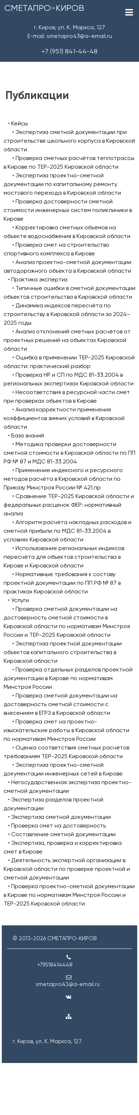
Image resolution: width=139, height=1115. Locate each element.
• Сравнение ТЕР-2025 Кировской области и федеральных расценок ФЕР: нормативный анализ (69, 505)
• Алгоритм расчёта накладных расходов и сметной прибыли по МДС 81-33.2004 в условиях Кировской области (67, 531)
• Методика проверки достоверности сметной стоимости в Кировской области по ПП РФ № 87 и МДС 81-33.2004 (69, 453)
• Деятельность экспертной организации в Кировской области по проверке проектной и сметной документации (67, 869)
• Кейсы (18, 123)
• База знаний (26, 435)
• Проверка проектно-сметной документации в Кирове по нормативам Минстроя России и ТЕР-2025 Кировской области (69, 895)
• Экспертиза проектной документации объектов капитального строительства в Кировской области (63, 652)
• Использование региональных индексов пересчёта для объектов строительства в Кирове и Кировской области (64, 557)
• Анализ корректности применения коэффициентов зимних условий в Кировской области (64, 418)
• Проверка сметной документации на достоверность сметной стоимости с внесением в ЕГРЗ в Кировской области (60, 704)
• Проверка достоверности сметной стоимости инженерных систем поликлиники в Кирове (68, 210)
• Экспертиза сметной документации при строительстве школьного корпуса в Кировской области (69, 141)
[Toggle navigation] (129, 12)
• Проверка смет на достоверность (57, 825)
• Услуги (18, 600)
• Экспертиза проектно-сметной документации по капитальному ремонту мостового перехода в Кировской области (62, 184)
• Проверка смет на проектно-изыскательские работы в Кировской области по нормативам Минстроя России (66, 730)
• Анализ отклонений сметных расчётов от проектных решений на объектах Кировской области (67, 340)
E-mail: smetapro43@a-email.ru (69, 36)
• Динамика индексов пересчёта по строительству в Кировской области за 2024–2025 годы (67, 314)
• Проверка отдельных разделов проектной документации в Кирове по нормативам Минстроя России (68, 678)
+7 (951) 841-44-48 (69, 51)
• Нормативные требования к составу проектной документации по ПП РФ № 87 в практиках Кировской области (62, 583)
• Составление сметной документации (62, 834)
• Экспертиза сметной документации (59, 816)
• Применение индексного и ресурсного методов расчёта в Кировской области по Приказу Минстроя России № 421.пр (63, 479)
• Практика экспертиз (37, 279)
